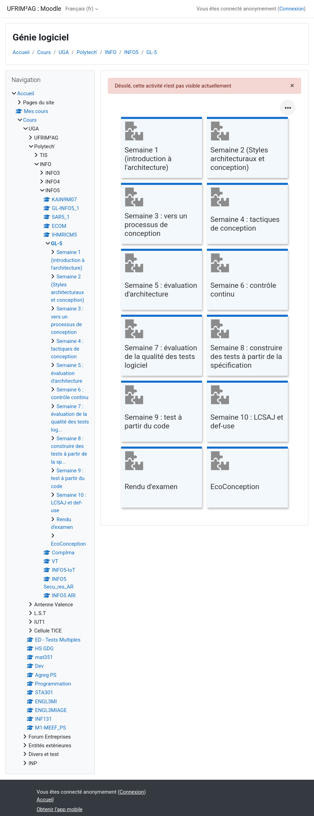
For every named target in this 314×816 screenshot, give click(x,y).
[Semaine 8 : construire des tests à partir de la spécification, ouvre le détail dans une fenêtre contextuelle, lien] (247, 346)
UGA (64, 52)
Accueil (21, 52)
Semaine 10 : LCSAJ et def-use (68, 503)
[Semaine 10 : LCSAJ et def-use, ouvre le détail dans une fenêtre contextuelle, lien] (247, 412)
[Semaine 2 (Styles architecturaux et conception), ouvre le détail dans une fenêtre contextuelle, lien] (247, 148)
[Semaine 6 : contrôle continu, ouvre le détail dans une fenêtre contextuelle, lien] (247, 280)
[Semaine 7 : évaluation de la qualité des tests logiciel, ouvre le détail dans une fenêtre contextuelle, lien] (161, 346)
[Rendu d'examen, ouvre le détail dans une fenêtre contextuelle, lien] (161, 478)
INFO (111, 52)
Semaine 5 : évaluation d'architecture (67, 373)
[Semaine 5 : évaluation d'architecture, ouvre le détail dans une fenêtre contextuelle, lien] (161, 280)
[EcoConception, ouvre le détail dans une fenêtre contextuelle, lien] (247, 478)
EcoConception (68, 544)
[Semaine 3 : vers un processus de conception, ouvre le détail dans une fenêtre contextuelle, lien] (161, 214)
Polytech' (86, 52)
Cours (44, 52)
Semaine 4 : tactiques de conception (67, 349)
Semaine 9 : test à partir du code (67, 478)
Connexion (291, 9)
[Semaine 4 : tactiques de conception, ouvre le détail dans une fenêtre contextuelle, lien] (247, 214)
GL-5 (151, 52)
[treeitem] (50, 428)
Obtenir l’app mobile (60, 809)
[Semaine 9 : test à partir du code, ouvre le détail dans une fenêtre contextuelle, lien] (161, 412)
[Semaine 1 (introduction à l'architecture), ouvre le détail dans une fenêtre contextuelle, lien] (161, 148)
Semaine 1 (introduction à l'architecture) (67, 260)
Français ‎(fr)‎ (79, 9)
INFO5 (131, 52)
